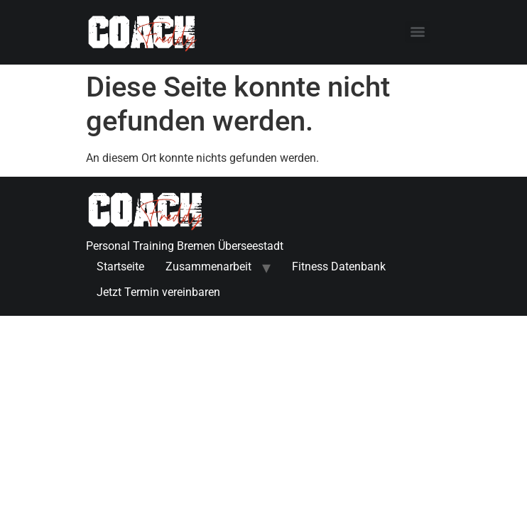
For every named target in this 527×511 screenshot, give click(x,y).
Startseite (120, 266)
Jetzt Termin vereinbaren (158, 292)
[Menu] (417, 32)
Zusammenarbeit (208, 266)
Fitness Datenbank (339, 266)
